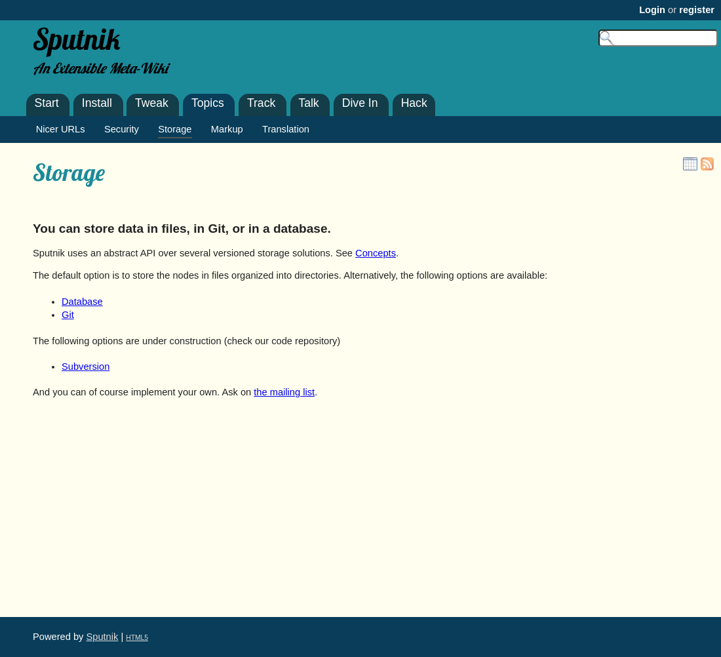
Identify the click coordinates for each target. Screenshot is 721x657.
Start (47, 103)
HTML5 (137, 637)
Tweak (151, 103)
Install (97, 103)
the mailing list (284, 392)
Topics (207, 103)
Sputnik (102, 636)
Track (261, 103)
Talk (308, 103)
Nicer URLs (60, 129)
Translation (285, 129)
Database (82, 301)
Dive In (360, 103)
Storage (69, 172)
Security (121, 129)
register (696, 10)
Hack (414, 103)
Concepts (375, 253)
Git (68, 314)
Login (652, 10)
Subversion (85, 366)
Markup (227, 129)
